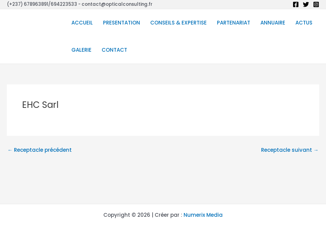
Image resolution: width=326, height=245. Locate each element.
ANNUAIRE (272, 22)
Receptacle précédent (39, 149)
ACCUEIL (82, 22)
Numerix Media (203, 214)
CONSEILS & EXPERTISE (178, 22)
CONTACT (114, 49)
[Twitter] (306, 4)
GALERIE (81, 49)
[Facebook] (296, 4)
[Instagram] (316, 4)
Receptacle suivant (290, 149)
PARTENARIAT (233, 22)
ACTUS (303, 22)
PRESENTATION (121, 22)
